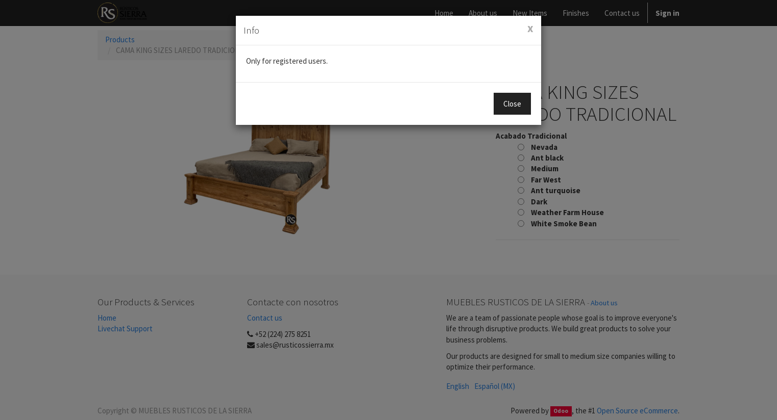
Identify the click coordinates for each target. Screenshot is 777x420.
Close (512, 104)
